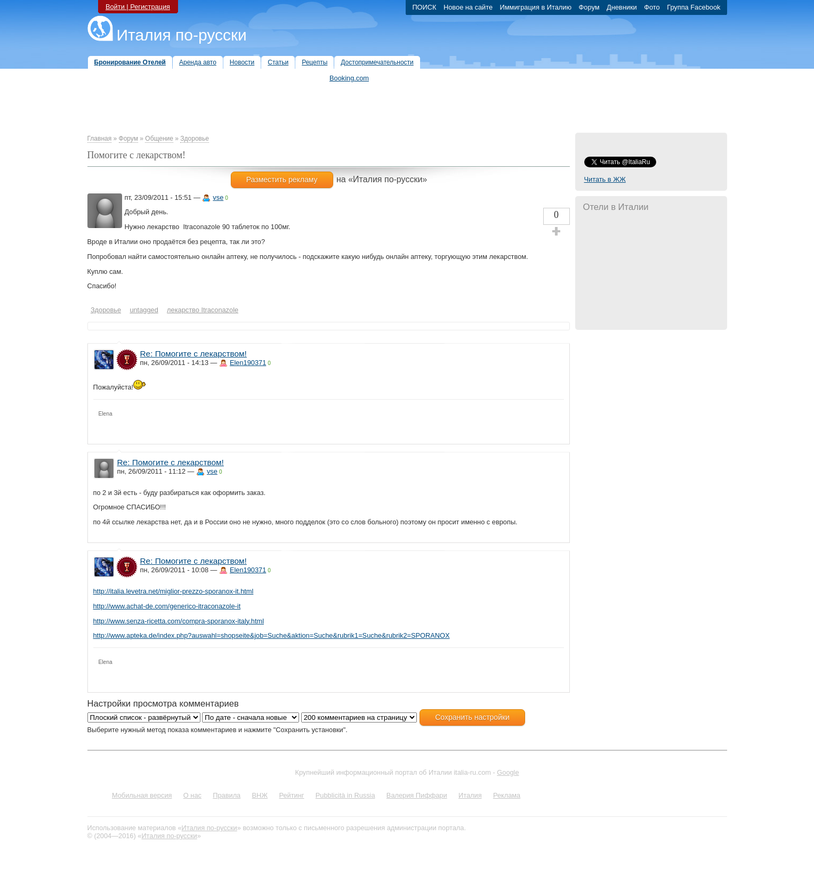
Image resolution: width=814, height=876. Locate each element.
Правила (226, 795)
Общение (159, 138)
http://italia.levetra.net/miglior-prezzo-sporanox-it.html (173, 591)
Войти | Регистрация (138, 7)
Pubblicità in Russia (345, 795)
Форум (128, 138)
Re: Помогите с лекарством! (193, 353)
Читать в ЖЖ (605, 179)
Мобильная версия (142, 795)
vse (218, 197)
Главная (99, 138)
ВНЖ (260, 795)
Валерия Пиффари (416, 795)
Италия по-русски (182, 35)
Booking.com (349, 78)
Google (508, 772)
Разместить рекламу (282, 179)
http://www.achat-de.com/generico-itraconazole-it (167, 606)
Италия (470, 795)
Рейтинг (291, 795)
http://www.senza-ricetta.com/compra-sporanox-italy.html (178, 621)
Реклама (506, 795)
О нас (192, 795)
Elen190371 (248, 363)
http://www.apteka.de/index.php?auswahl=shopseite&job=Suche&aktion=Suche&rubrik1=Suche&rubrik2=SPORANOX (271, 635)
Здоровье (194, 138)
